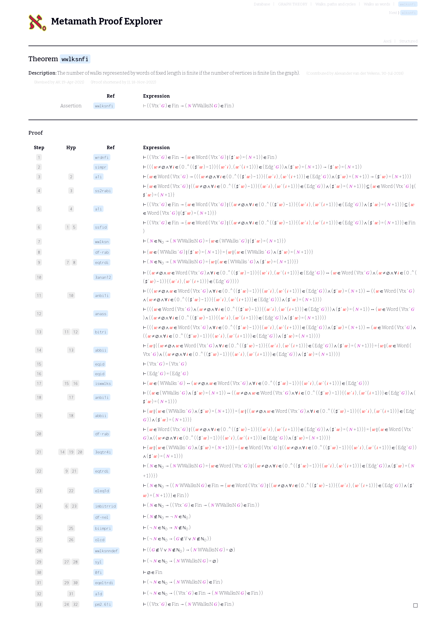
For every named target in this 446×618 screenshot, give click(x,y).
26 (71, 539)
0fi (98, 572)
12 (75, 331)
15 (66, 383)
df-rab (102, 252)
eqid (99, 364)
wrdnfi (102, 157)
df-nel (102, 517)
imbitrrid (105, 506)
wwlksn (102, 241)
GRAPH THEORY (292, 4)
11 (66, 331)
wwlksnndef (106, 550)
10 (71, 295)
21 (74, 471)
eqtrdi (102, 262)
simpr (100, 167)
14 (62, 451)
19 (71, 451)
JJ (128, 82)
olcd (99, 539)
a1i (98, 176)
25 (71, 528)
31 (71, 593)
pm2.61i (103, 604)
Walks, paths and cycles (335, 4)
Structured (408, 41)
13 (71, 350)
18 (71, 415)
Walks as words (377, 4)
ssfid (100, 227)
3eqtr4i (103, 451)
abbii (100, 350)
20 (80, 451)
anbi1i (102, 295)
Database (262, 4)
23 (74, 506)
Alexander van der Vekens (357, 73)
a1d (98, 593)
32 (75, 604)
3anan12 (103, 277)
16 (75, 383)
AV (57, 82)
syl (98, 561)
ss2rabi (103, 190)
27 (66, 561)
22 (71, 490)
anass (100, 313)
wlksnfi (409, 13)
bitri (100, 331)
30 (75, 582)
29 (66, 582)
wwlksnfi (408, 4)
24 (66, 604)
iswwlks (103, 383)
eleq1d (102, 490)
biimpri (103, 528)
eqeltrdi (104, 582)
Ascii (387, 41)
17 (71, 397)
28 (75, 561)
